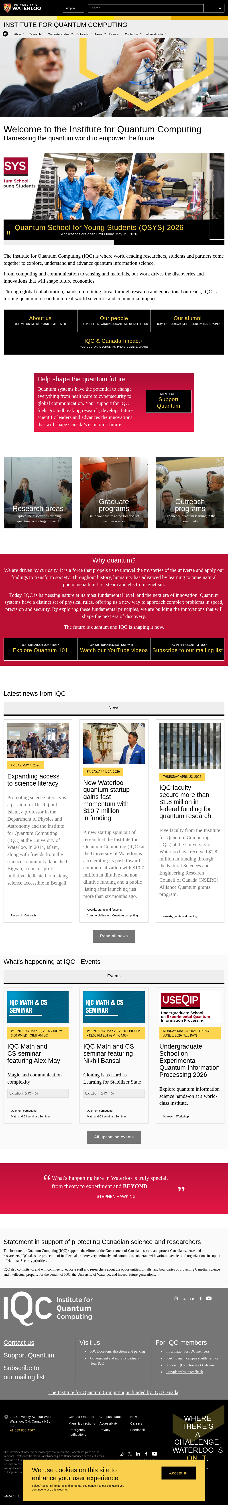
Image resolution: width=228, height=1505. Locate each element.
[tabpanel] (114, 829)
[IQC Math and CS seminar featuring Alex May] (38, 1007)
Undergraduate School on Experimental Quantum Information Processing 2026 (189, 1060)
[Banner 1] (59, 242)
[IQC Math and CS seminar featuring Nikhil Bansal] (114, 1007)
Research (16, 915)
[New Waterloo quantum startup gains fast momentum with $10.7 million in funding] (114, 743)
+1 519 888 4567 (22, 1430)
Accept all (179, 1473)
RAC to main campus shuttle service (192, 1358)
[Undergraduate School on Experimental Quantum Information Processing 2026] (190, 1007)
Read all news (114, 936)
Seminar (45, 1116)
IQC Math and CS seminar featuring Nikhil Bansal (108, 1053)
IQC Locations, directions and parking (117, 1351)
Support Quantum (29, 1355)
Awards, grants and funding (104, 909)
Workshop (182, 1116)
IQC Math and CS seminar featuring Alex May (33, 1053)
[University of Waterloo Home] (22, 8)
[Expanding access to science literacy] (38, 740)
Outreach (30, 915)
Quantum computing (125, 915)
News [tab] (114, 708)
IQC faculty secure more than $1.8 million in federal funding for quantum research (185, 802)
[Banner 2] (169, 242)
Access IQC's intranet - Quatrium (190, 1365)
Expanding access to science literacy (33, 780)
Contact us (19, 1342)
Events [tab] (114, 976)
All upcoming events (114, 1137)
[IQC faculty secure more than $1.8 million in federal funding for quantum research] (190, 746)
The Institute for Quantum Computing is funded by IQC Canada (113, 1392)
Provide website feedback (184, 1372)
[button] (187, 8)
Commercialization (98, 915)
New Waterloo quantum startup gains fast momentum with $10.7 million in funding (106, 800)
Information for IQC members (187, 1351)
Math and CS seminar (24, 1116)
